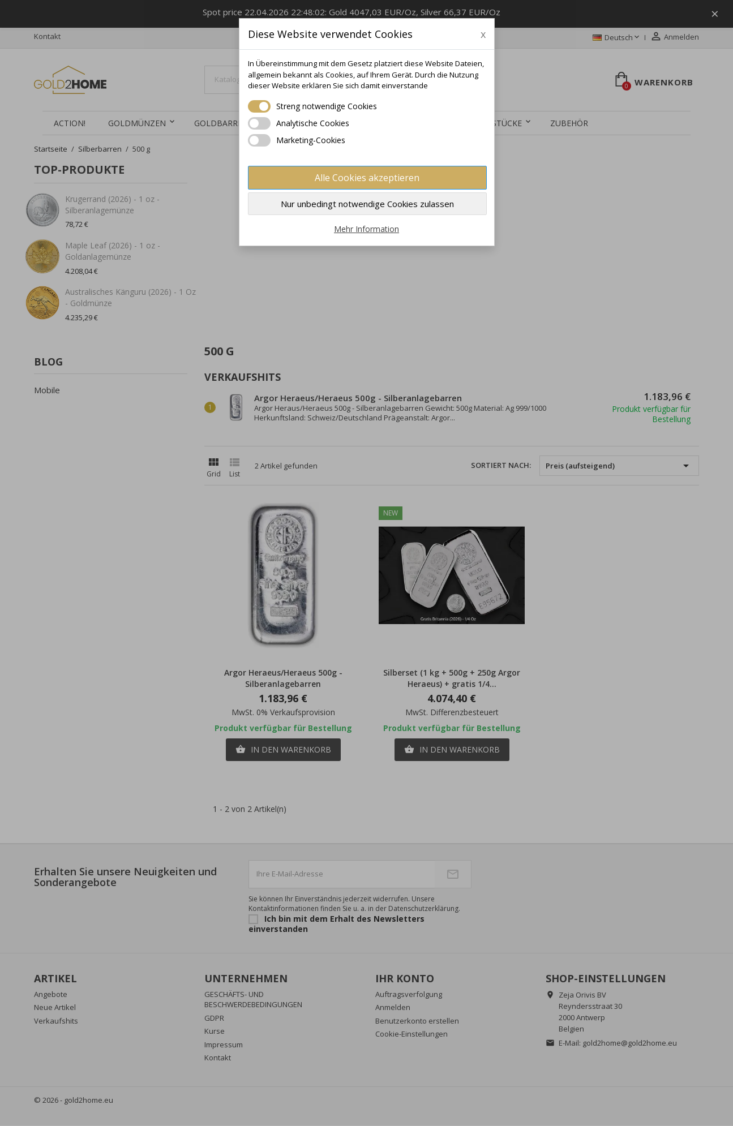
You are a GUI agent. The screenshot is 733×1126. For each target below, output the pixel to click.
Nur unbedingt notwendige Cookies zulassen (367, 203)
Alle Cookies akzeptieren (367, 177)
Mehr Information (366, 229)
